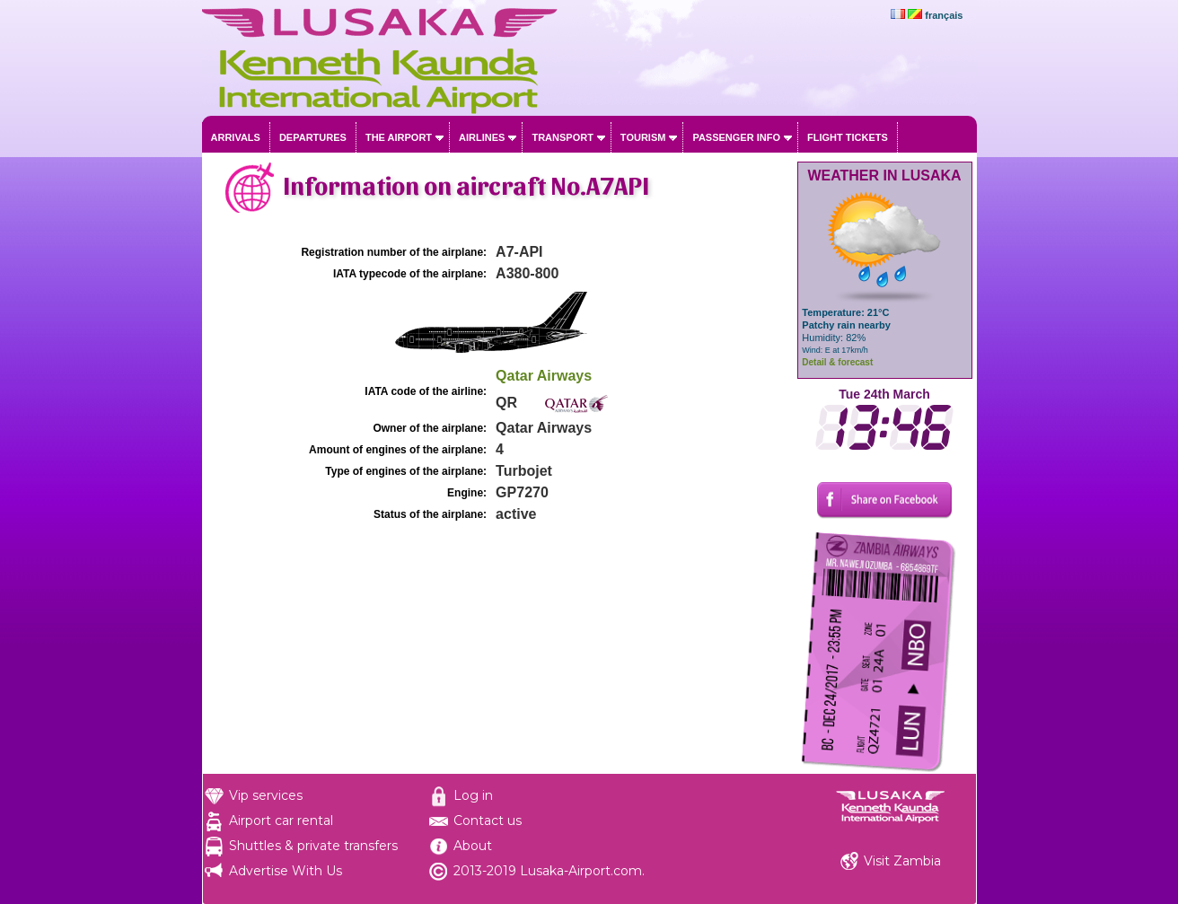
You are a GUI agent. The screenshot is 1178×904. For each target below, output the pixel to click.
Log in (473, 795)
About (472, 846)
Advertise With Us (285, 871)
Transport (562, 137)
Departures (313, 137)
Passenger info (736, 137)
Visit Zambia (902, 861)
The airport (398, 137)
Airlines (482, 137)
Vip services (266, 795)
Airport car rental (281, 820)
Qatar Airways (544, 375)
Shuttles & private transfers (313, 846)
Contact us (487, 820)
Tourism (643, 137)
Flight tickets (847, 137)
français (944, 15)
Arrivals (235, 137)
